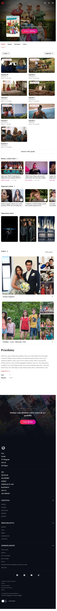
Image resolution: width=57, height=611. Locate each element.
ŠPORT (3, 533)
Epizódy (10, 44)
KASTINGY (5, 487)
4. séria (6, 53)
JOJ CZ (3, 490)
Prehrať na (29, 31)
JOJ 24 (3, 462)
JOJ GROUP (5, 493)
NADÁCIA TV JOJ (7, 484)
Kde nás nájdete (5, 558)
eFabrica (20, 595)
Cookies (2, 583)
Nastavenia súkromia (5, 585)
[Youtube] (31, 575)
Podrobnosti (17, 44)
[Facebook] (17, 575)
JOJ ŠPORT (5, 478)
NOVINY (3, 527)
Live (2, 453)
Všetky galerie (49, 252)
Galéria (25, 44)
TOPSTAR (3, 507)
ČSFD (24, 23)
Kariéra (3, 561)
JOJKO (3, 481)
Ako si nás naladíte (5, 555)
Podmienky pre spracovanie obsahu (8, 581)
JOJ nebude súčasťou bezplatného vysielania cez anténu (14, 564)
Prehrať (28, 422)
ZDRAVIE (3, 513)
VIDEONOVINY (5, 536)
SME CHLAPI (4, 510)
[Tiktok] (38, 575)
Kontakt (2, 589)
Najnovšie (49, 53)
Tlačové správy (4, 549)
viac (47, 26)
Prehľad (3, 44)
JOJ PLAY (4, 475)
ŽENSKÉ (3, 504)
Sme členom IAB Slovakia (6, 587)
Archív (3, 456)
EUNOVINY (4, 539)
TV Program (5, 459)
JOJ (2, 472)
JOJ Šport (4, 465)
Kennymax (9, 595)
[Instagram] (24, 575)
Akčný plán (4, 567)
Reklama (3, 552)
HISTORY (3, 516)
